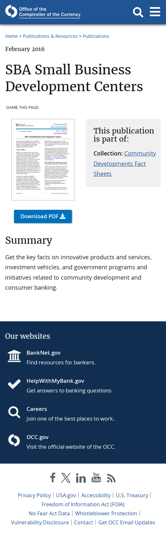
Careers (37, 409)
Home (11, 36)
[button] (138, 12)
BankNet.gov (44, 352)
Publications (96, 36)
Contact (83, 522)
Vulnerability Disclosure (40, 522)
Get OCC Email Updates (126, 522)
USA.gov (66, 495)
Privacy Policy (34, 495)
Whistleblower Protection (106, 513)
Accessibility (96, 495)
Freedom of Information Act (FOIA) (83, 504)
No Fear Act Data (49, 513)
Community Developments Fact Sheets (125, 163)
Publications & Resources (50, 36)
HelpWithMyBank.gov (55, 380)
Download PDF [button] (39, 216)
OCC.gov (38, 437)
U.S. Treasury (132, 495)
